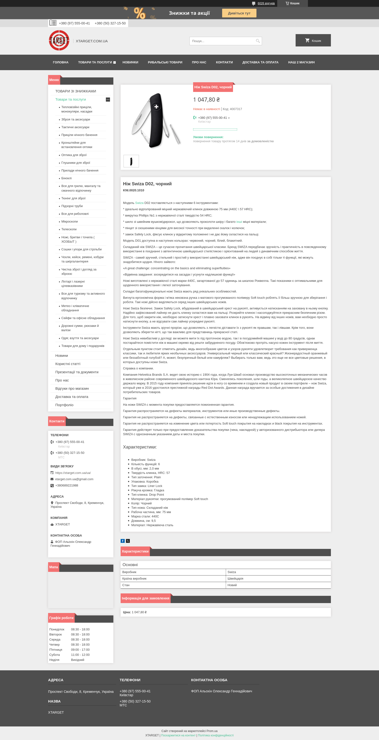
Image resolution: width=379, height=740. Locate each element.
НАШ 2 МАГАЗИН (301, 62)
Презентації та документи (76, 372)
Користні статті (67, 364)
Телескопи (69, 229)
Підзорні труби (72, 206)
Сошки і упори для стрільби (81, 249)
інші (239, 222)
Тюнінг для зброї (73, 198)
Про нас (199, 62)
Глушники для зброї (75, 162)
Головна (60, 62)
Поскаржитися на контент (178, 735)
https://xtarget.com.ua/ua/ (73, 473)
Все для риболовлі (75, 214)
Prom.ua (212, 731)
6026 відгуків (266, 3)
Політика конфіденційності (216, 735)
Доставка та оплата (260, 62)
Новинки (130, 62)
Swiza (139, 203)
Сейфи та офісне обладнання (83, 318)
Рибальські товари (165, 62)
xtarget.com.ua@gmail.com (74, 479)
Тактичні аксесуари (75, 127)
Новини (61, 355)
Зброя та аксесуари (75, 119)
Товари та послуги (95, 62)
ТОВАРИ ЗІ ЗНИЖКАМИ (75, 91)
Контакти (224, 62)
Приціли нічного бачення (79, 135)
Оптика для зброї (74, 155)
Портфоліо (64, 405)
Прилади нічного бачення (79, 170)
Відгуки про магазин (72, 388)
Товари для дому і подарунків (82, 346)
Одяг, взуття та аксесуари (80, 338)
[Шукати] (258, 41)
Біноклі (66, 178)
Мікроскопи (69, 221)
